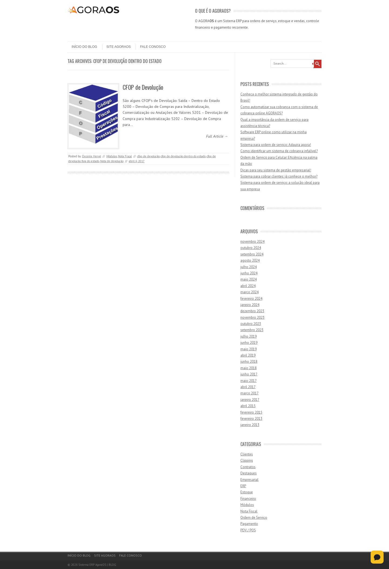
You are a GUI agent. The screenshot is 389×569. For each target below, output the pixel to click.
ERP (243, 486)
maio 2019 (248, 349)
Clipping (246, 460)
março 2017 (249, 393)
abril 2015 (248, 406)
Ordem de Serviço (253, 517)
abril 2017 (248, 387)
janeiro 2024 (249, 304)
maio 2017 (248, 380)
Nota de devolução (111, 161)
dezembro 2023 (252, 311)
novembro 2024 (252, 241)
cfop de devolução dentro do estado (183, 156)
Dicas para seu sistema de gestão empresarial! (275, 170)
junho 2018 (248, 361)
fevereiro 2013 (251, 418)
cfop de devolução (148, 156)
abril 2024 (248, 286)
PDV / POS (248, 530)
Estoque (246, 492)
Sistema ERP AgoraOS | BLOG (97, 565)
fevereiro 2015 (251, 412)
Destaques (248, 473)
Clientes (246, 454)
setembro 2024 (251, 254)
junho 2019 (248, 342)
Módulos (111, 156)
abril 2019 (248, 355)
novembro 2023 (252, 317)
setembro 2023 (251, 330)
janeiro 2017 (249, 399)
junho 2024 (248, 273)
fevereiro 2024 (251, 298)
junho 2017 (248, 374)
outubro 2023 (250, 323)
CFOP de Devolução (143, 87)
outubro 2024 (250, 247)
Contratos (248, 467)
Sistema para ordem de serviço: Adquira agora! (275, 144)
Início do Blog (84, 47)
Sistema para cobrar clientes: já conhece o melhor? (278, 176)
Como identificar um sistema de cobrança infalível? (279, 151)
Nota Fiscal (125, 156)
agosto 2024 (250, 260)
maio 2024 (248, 279)
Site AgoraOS (118, 47)
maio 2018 (248, 368)
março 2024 (249, 292)
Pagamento (249, 523)
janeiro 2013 (249, 424)
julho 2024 (248, 267)
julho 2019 (248, 336)
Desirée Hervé (91, 156)
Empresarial (249, 479)
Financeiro (248, 498)
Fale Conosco (153, 47)
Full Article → (217, 136)
